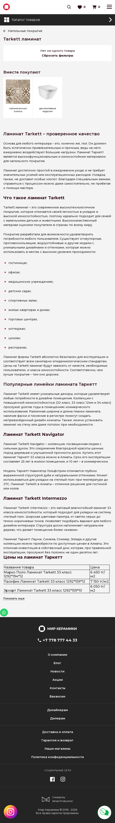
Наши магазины (57, 748)
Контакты (57, 688)
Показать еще (14, 598)
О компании (57, 654)
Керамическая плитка (18, 110)
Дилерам (57, 718)
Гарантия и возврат (57, 740)
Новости (57, 671)
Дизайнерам (57, 710)
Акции (57, 679)
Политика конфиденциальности (57, 757)
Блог (57, 663)
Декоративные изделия (47, 110)
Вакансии (57, 696)
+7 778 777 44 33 (57, 640)
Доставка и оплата (57, 732)
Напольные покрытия (25, 31)
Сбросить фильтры (57, 55)
